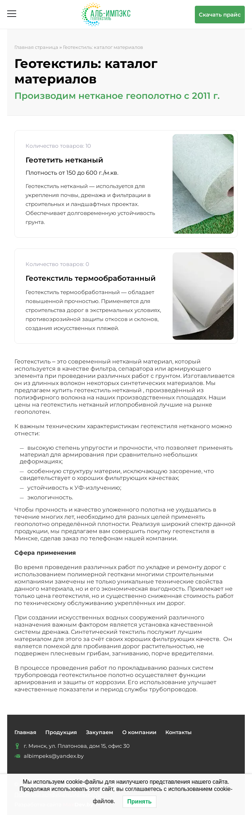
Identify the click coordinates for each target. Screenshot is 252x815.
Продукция (61, 732)
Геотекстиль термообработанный (91, 278)
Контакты (178, 732)
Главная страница (36, 47)
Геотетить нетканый (64, 160)
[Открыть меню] (11, 13)
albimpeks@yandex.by (54, 756)
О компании (139, 732)
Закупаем (99, 732)
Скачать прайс (220, 14)
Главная (25, 732)
